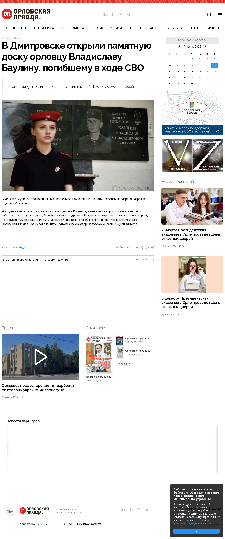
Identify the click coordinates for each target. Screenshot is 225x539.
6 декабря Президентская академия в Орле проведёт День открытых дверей (191, 303)
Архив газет (96, 328)
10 (199, 65)
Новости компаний (177, 181)
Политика (44, 28)
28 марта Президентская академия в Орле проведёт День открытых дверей (191, 234)
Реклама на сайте (89, 525)
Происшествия (107, 28)
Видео (213, 28)
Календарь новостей (192, 40)
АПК (153, 28)
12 (214, 65)
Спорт (136, 28)
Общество (16, 28)
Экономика (73, 28)
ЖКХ (194, 28)
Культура (173, 28)
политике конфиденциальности (192, 523)
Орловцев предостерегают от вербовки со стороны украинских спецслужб (38, 388)
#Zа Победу (18, 247)
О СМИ (67, 525)
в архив (124, 364)
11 (207, 65)
